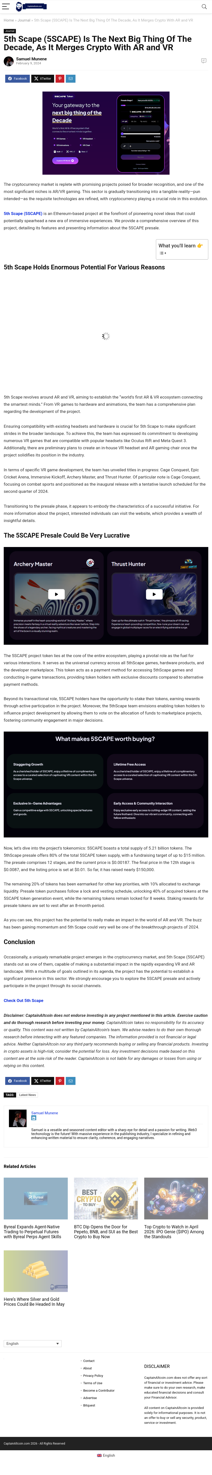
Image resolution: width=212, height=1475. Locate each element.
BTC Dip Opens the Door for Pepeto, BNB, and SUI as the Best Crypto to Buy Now (106, 1231)
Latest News (27, 1095)
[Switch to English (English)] (106, 1455)
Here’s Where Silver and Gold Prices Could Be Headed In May (34, 1302)
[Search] (204, 6)
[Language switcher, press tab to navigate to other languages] (33, 1343)
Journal (24, 20)
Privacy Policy (93, 1376)
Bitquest (89, 1405)
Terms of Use (92, 1383)
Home (9, 20)
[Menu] (6, 6)
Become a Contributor (98, 1390)
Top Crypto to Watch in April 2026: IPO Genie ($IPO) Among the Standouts (174, 1231)
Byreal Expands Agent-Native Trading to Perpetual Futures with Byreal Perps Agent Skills (32, 1231)
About (87, 1368)
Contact (88, 1361)
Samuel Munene (31, 58)
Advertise (90, 1398)
